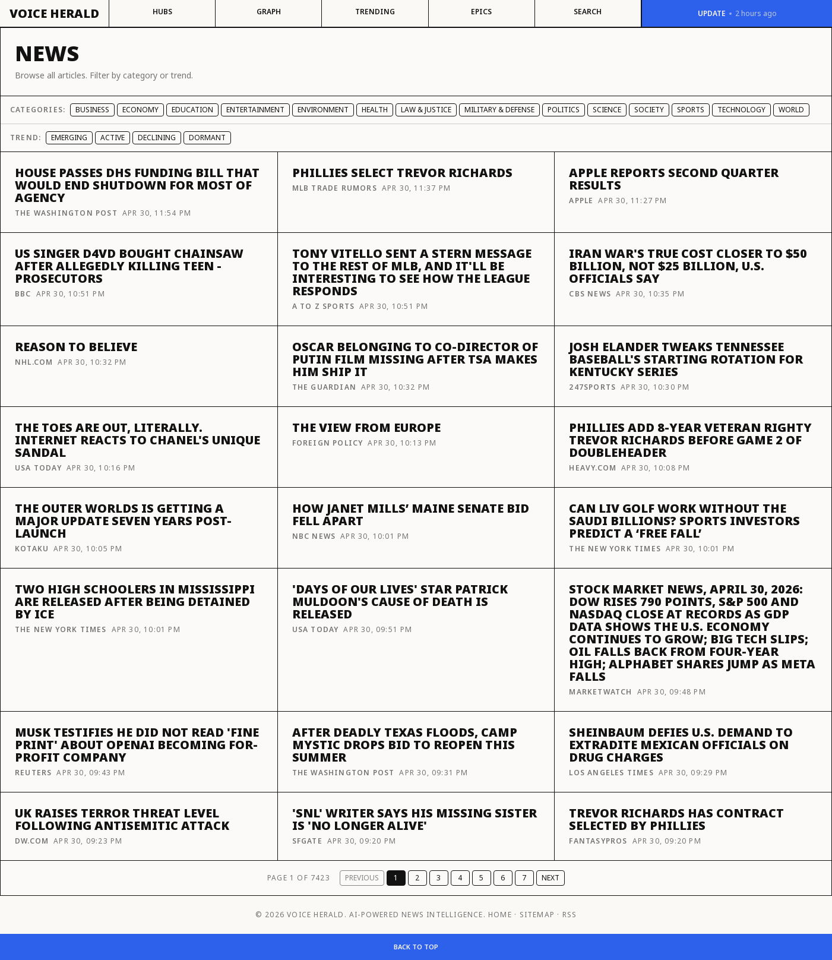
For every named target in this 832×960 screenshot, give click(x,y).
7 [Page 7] (524, 878)
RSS (569, 915)
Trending (375, 12)
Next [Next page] (550, 878)
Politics (564, 110)
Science (607, 110)
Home (500, 915)
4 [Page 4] (460, 878)
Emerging (69, 137)
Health (375, 110)
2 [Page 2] (417, 878)
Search (588, 12)
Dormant (207, 137)
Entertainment (255, 110)
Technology (741, 110)
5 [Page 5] (481, 878)
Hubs (162, 12)
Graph (269, 12)
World (791, 110)
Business (92, 110)
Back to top (416, 946)
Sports (690, 110)
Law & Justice (426, 110)
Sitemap (537, 915)
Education (192, 110)
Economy (140, 110)
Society (649, 110)
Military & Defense (499, 110)
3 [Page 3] (438, 878)
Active (112, 137)
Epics (481, 12)
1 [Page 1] (396, 878)
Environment (323, 110)
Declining (157, 137)
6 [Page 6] (503, 878)
